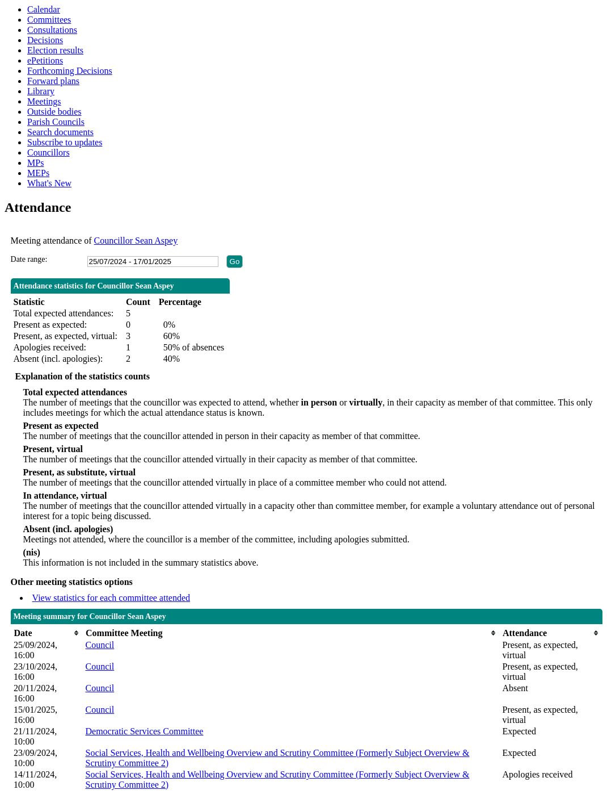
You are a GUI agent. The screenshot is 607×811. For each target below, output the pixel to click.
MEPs (38, 173)
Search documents (60, 132)
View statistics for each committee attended (111, 598)
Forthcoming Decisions (69, 71)
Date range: (29, 259)
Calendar (43, 9)
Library (40, 91)
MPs (35, 163)
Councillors (48, 152)
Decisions (45, 40)
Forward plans (53, 81)
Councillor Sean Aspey (136, 240)
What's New (49, 183)
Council (100, 645)
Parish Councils (56, 122)
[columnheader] (46, 633)
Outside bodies (54, 111)
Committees (49, 19)
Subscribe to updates (64, 142)
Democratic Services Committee (145, 731)
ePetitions (45, 60)
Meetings (44, 101)
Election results (55, 50)
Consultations (52, 30)
